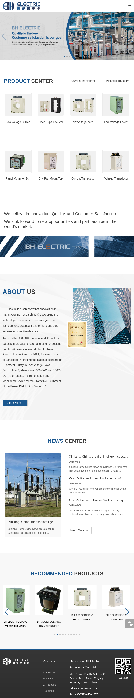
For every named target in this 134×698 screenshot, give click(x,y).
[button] (130, 36)
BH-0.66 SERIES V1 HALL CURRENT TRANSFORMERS (84, 618)
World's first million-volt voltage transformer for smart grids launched (97, 478)
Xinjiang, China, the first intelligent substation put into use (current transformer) (33, 522)
